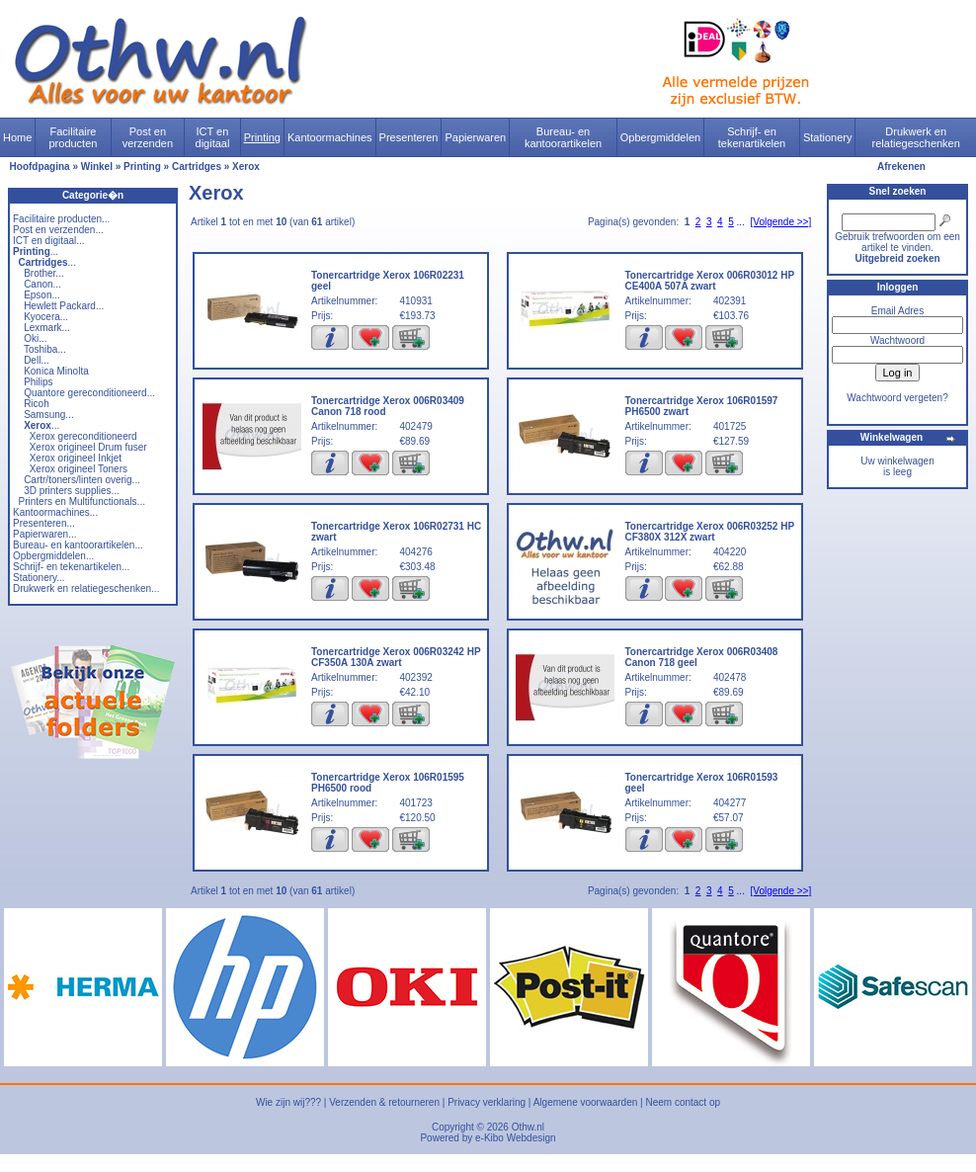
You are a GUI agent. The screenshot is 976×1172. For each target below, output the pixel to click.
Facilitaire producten (72, 137)
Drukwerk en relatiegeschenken (916, 137)
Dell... (36, 360)
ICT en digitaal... (49, 240)
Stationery (828, 137)
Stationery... (39, 577)
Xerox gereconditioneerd (83, 436)
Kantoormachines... (55, 512)
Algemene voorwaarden (585, 1102)
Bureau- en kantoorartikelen (563, 137)
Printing (262, 137)
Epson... (42, 295)
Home (17, 137)
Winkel (97, 166)
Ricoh (36, 403)
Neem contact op (682, 1102)
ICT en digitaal (213, 137)
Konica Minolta (56, 371)
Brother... (44, 273)
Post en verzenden (147, 137)
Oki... (35, 338)
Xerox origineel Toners (78, 468)
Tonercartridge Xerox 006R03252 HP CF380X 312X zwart (709, 532)
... (35, 251)
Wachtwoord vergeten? (897, 397)
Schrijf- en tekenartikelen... (71, 566)
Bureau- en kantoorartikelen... (78, 545)
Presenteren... (44, 523)
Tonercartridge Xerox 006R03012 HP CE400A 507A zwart (709, 281)
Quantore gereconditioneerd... (89, 392)
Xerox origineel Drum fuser (88, 447)
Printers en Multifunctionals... (82, 501)
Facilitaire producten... (61, 218)
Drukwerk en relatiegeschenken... (86, 588)
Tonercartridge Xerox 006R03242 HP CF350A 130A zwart (395, 657)
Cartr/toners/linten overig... (82, 479)
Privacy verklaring (486, 1102)
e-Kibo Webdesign (515, 1137)
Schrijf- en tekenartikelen (752, 137)
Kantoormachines (329, 137)
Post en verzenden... (58, 229)
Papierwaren (475, 137)
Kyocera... (46, 316)
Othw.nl (528, 1127)
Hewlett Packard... (64, 305)
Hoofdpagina (40, 166)
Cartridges (196, 166)
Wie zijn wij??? (288, 1102)
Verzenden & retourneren (384, 1102)
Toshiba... (45, 349)
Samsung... (49, 414)
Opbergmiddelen (660, 137)
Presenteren (409, 137)
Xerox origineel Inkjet (76, 458)
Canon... (42, 284)
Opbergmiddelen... (53, 555)
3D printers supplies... (72, 490)
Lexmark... (47, 327)
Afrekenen (901, 166)
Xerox (246, 166)
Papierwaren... (44, 534)
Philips (38, 382)
